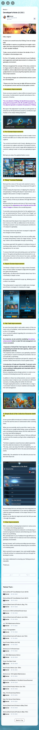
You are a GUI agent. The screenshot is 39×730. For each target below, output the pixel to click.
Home (8, 3)
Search (13, 3)
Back (3, 3)
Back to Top (19, 720)
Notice (5, 9)
